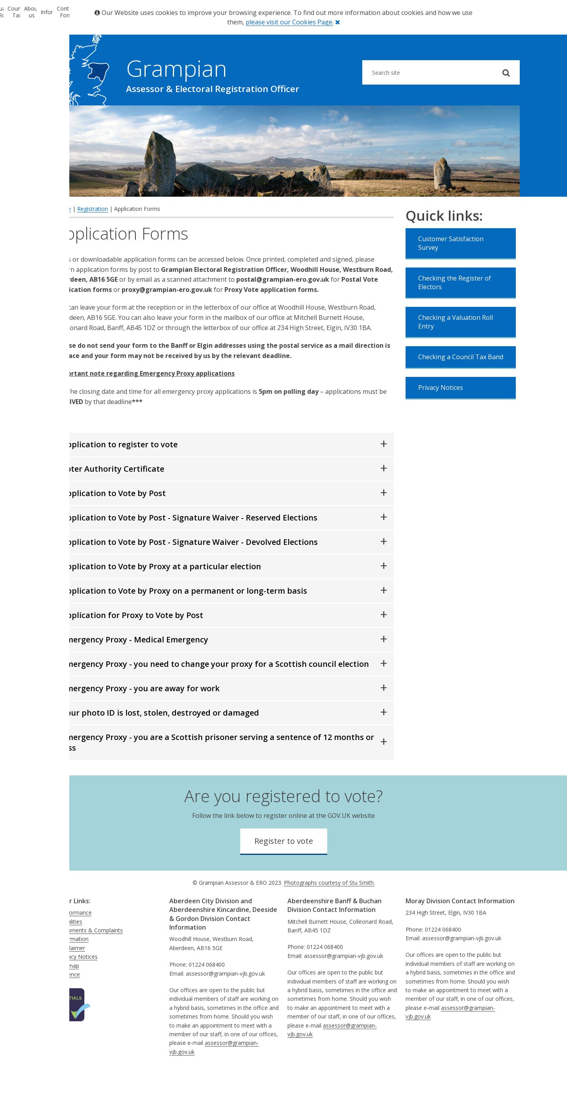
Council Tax (244, 117)
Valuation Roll (165, 117)
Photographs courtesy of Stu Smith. (329, 907)
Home (63, 233)
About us (322, 117)
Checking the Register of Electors (454, 307)
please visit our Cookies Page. (290, 22)
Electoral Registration (86, 117)
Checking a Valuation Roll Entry (455, 346)
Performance (75, 937)
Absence (69, 998)
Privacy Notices (440, 412)
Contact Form (480, 117)
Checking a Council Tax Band (460, 381)
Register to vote (283, 865)
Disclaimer (71, 972)
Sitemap (68, 990)
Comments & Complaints (90, 954)
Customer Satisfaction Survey (451, 267)
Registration (92, 233)
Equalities (70, 946)
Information (401, 117)
